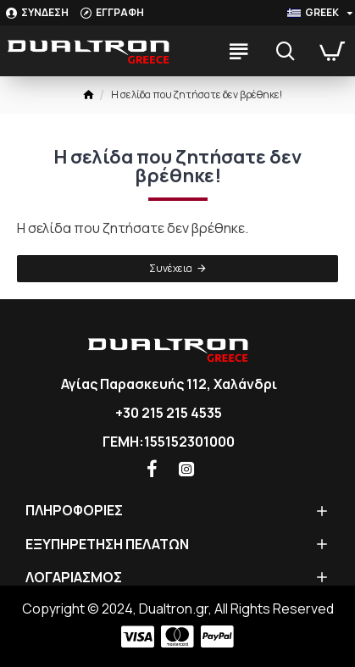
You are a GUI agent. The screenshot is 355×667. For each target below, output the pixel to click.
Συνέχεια (170, 268)
